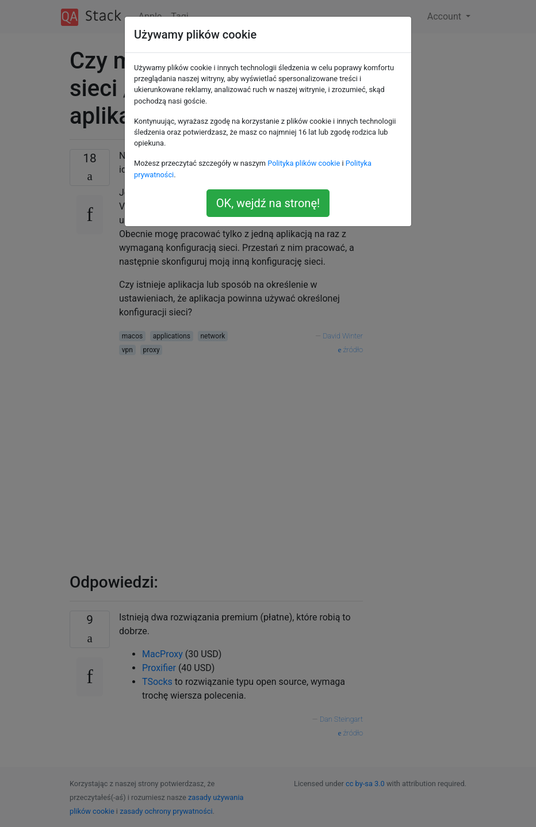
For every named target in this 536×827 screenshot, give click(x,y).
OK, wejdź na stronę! (268, 203)
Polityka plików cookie (303, 163)
